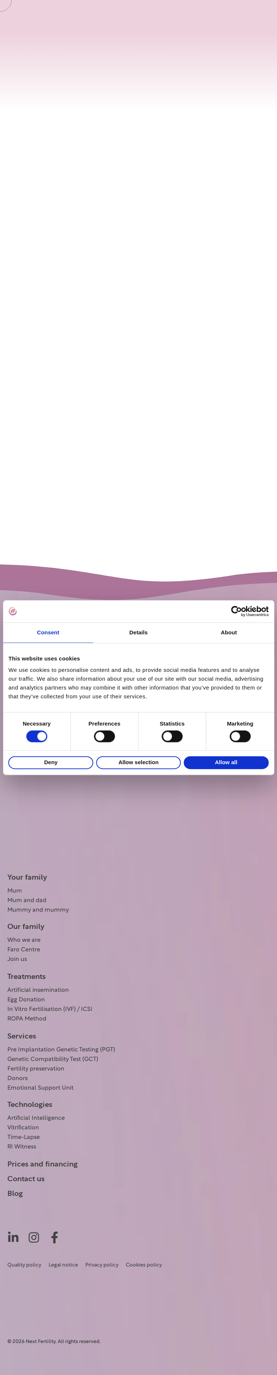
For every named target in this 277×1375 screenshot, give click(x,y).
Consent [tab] (48, 632)
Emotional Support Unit (40, 1088)
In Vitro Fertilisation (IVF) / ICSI (49, 1009)
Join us (17, 959)
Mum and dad (26, 900)
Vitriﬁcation (23, 1127)
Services (21, 1036)
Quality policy (24, 1265)
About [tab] (229, 632)
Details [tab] (138, 632)
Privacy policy (101, 1265)
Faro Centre (23, 949)
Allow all (226, 762)
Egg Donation (26, 999)
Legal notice (63, 1265)
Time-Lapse (23, 1137)
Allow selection (138, 762)
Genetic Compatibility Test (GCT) (52, 1059)
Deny (51, 762)
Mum (14, 891)
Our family (26, 926)
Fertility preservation (35, 1069)
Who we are (23, 940)
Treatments (26, 976)
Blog (15, 1193)
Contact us (26, 1179)
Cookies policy (144, 1265)
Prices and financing (42, 1164)
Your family (27, 877)
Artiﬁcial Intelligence (36, 1118)
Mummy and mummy (38, 910)
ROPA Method (26, 1019)
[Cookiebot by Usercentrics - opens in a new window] (236, 611)
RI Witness (21, 1147)
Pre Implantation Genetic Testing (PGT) (61, 1049)
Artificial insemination (38, 990)
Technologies (29, 1104)
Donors (17, 1078)
